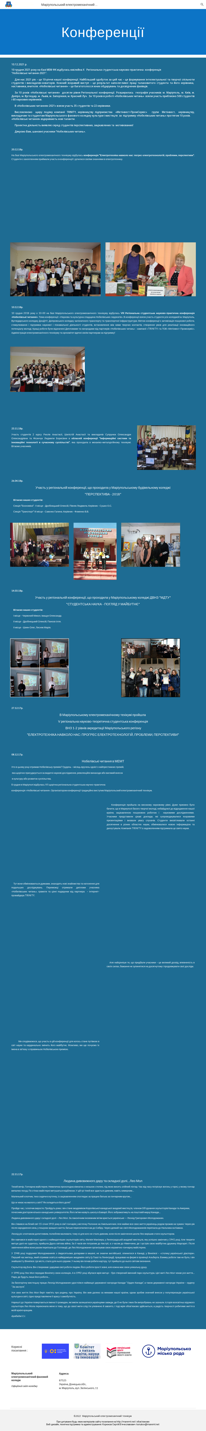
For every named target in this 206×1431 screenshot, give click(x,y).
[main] (103, 32)
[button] (202, 4)
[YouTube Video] (166, 370)
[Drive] (103, 1140)
